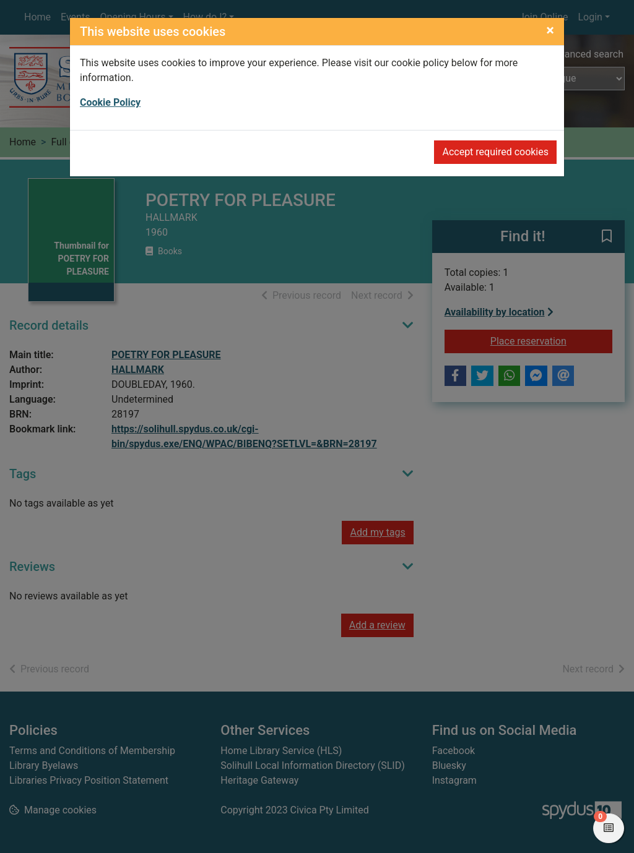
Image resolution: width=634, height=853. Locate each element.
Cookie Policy (110, 102)
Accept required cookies (495, 152)
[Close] (550, 30)
